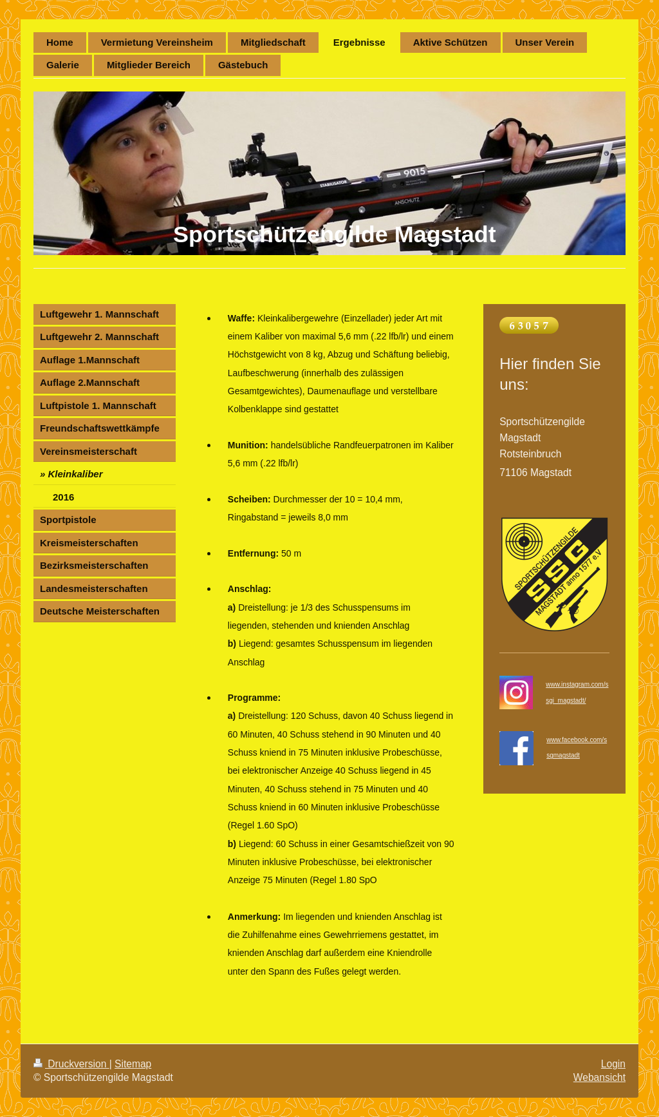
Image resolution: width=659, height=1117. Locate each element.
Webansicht (599, 1077)
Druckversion (71, 1063)
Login (613, 1063)
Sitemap (133, 1063)
